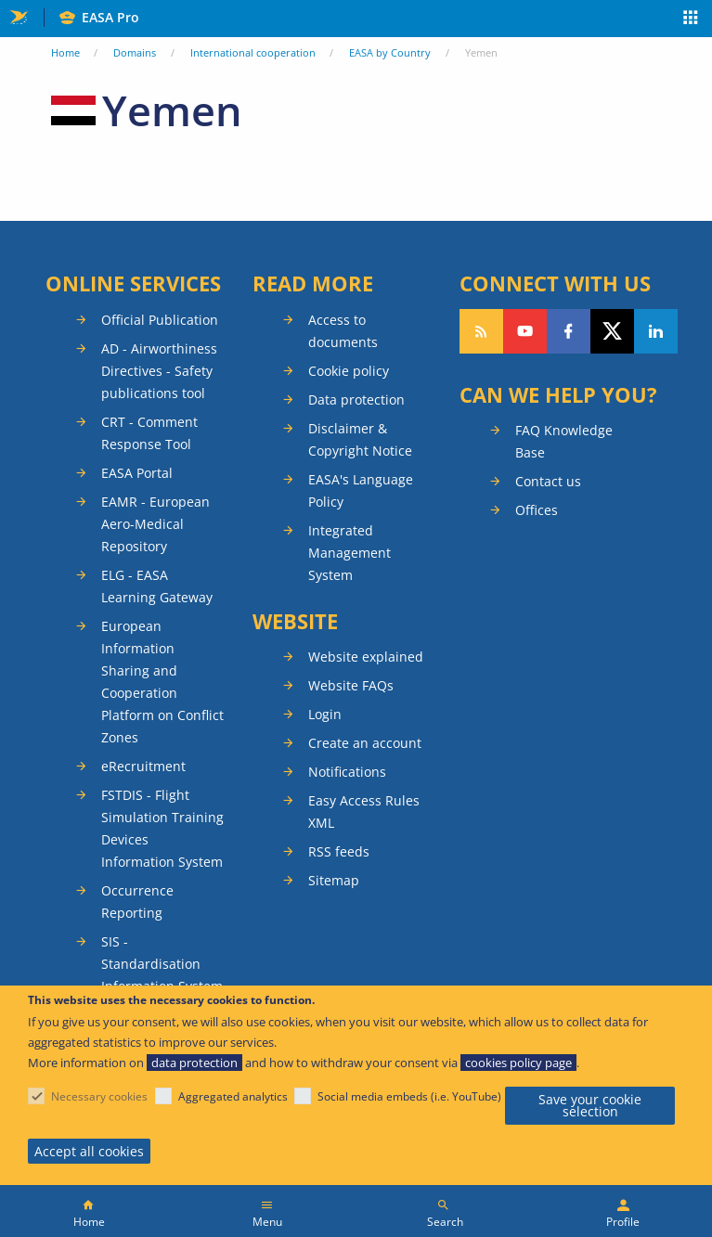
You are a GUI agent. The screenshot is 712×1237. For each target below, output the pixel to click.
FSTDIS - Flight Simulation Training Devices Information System (162, 828)
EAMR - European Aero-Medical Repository (155, 524)
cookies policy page (518, 1062)
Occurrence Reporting (137, 901)
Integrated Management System (349, 553)
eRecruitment (143, 766)
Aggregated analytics (233, 1096)
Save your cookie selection (589, 1105)
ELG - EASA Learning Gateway (157, 586)
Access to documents (343, 331)
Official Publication (159, 320)
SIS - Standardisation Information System (162, 964)
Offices (536, 510)
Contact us (548, 481)
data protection (194, 1062)
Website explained (365, 656)
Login (325, 714)
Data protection (356, 399)
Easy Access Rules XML (364, 811)
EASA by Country (390, 52)
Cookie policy (348, 371)
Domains (134, 52)
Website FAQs (351, 685)
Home (65, 52)
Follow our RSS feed (481, 331)
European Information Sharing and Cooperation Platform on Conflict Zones (162, 681)
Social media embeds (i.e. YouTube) (409, 1096)
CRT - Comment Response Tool (149, 433)
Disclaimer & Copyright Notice (360, 439)
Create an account (364, 743)
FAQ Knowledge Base (564, 441)
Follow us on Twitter (612, 331)
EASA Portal (137, 473)
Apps (691, 19)
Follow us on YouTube (525, 331)
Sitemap (333, 880)
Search (445, 1222)
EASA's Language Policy (360, 490)
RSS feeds (338, 851)
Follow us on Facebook (568, 331)
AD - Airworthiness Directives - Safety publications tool (159, 371)
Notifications (347, 771)
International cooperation (253, 52)
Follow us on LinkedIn (656, 331)
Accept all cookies (89, 1151)
